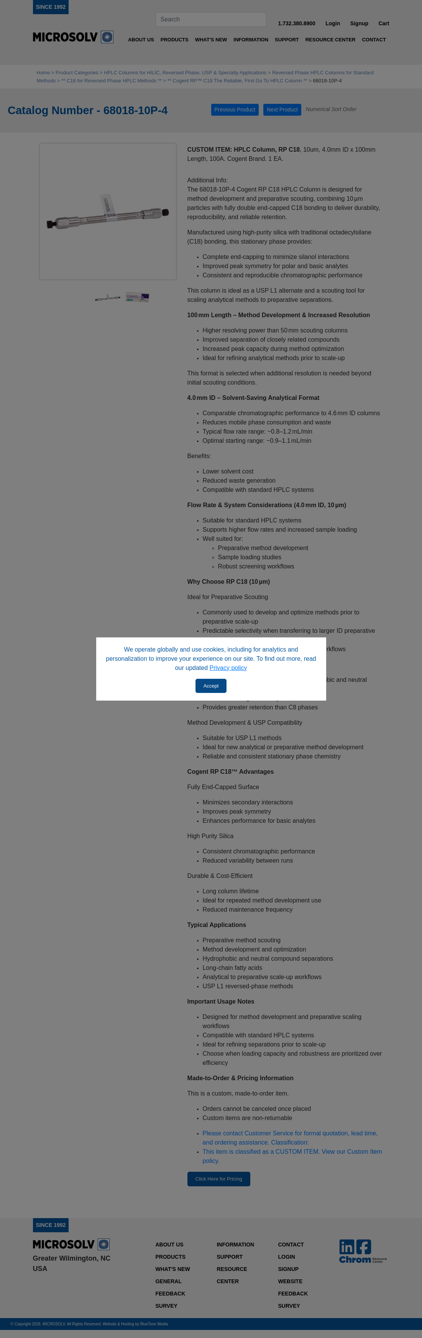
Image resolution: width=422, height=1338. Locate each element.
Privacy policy (228, 668)
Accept (211, 686)
